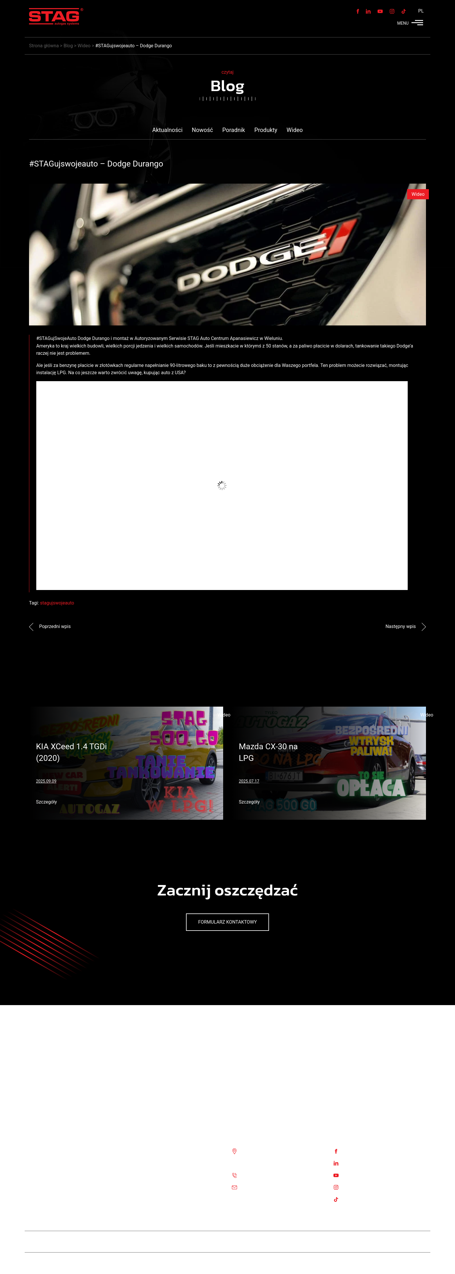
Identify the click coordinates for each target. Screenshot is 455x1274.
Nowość (202, 129)
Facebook (353, 1151)
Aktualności (167, 129)
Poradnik (233, 129)
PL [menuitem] (421, 11)
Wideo (295, 129)
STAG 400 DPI (242, 1241)
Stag (421, 1263)
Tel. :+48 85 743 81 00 (264, 1175)
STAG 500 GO (281, 1241)
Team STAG (172, 1241)
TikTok (350, 1199)
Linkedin (352, 1163)
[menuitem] (419, 11)
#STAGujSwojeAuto (56, 338)
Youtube (351, 1175)
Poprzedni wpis (50, 626)
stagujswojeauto (57, 603)
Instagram (353, 1187)
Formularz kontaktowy (227, 922)
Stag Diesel (206, 1241)
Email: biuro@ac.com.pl (266, 1187)
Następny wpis (405, 626)
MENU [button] (410, 23)
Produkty (265, 129)
